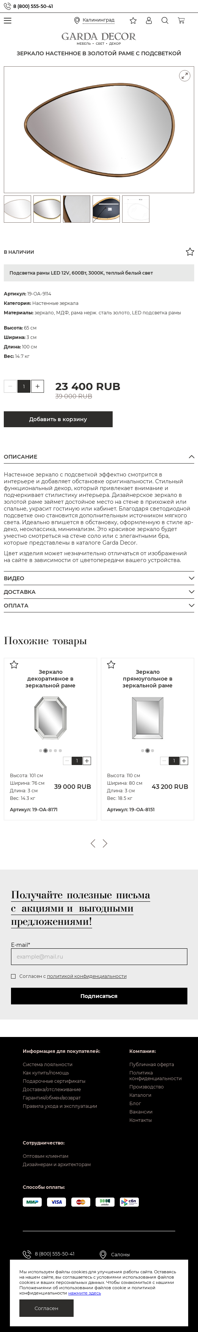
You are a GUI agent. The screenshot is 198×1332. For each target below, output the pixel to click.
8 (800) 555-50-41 (33, 6)
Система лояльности (47, 1064)
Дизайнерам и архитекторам (57, 1164)
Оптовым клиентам (45, 1156)
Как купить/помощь (46, 1073)
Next (105, 843)
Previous (93, 843)
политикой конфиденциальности (87, 976)
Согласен (46, 1308)
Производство (146, 1087)
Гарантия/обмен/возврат (52, 1098)
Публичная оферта (151, 1064)
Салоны (120, 1254)
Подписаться (99, 996)
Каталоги (140, 1095)
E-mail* (20, 945)
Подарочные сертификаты (54, 1081)
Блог (135, 1103)
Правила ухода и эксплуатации (60, 1106)
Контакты (140, 1120)
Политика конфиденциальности (152, 1075)
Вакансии (140, 1112)
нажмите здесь (84, 1293)
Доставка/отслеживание (52, 1089)
